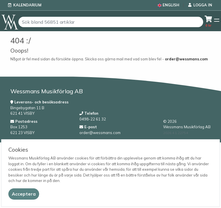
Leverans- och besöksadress (39, 102)
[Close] (23, 194)
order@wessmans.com (186, 59)
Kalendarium (27, 5)
